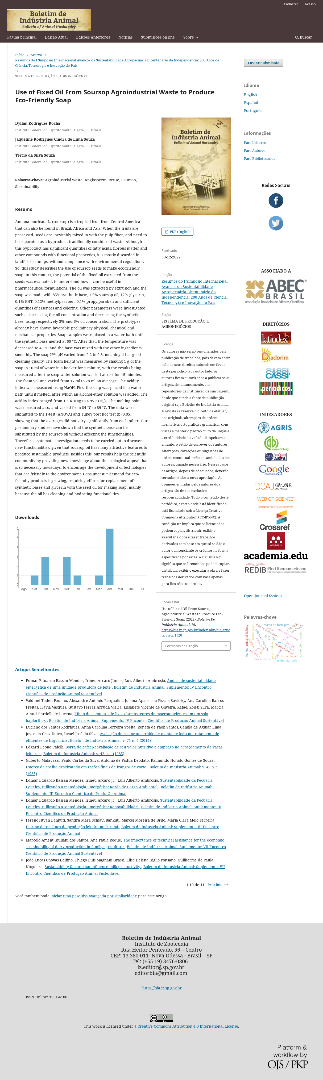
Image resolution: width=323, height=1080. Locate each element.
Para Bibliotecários (259, 158)
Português (253, 110)
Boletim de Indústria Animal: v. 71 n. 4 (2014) (110, 740)
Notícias (125, 37)
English (250, 94)
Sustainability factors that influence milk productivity (93, 866)
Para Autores (254, 150)
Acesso (310, 4)
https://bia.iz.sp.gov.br (162, 987)
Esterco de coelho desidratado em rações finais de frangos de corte (86, 766)
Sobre (189, 37)
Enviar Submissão (263, 62)
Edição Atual (56, 37)
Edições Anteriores (93, 37)
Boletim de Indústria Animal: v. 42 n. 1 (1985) (83, 753)
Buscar (303, 37)
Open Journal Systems (263, 595)
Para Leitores (255, 142)
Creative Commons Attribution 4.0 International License (188, 1026)
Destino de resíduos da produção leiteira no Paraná (72, 826)
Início (19, 54)
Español (251, 102)
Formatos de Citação (181, 645)
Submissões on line (158, 37)
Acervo (36, 54)
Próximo (215, 884)
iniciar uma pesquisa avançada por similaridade (94, 895)
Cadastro (291, 4)
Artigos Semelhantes (37, 669)
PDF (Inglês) (179, 231)
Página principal (21, 37)
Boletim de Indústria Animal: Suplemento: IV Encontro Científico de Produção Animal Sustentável (136, 720)
